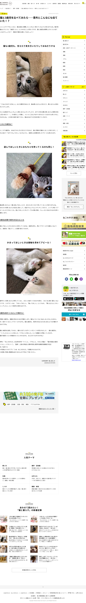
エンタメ (49, 3)
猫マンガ (33, 3)
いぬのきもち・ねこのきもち (10, 592)
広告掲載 (31, 592)
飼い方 (64, 94)
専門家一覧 (71, 592)
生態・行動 (20, 404)
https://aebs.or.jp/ (76, 360)
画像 (64, 66)
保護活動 (65, 130)
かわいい (65, 98)
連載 (29, 3)
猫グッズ (65, 112)
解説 (27, 404)
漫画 (64, 55)
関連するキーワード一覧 (46, 409)
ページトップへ (43, 587)
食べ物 (37, 3)
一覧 (82, 87)
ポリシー (45, 592)
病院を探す (70, 3)
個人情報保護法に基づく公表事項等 (46, 595)
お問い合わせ (79, 592)
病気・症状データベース (69, 48)
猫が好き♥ (65, 44)
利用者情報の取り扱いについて (58, 592)
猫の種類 (65, 77)
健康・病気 (66, 123)
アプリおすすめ (35, 404)
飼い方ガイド (77, 3)
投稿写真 (54, 3)
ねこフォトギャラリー (68, 261)
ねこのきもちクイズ (68, 258)
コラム (64, 59)
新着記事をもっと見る (29, 570)
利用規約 (38, 592)
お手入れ (65, 90)
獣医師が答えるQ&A (68, 250)
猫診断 (64, 265)
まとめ (64, 73)
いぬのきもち (23, 592)
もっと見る (73, 173)
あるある (65, 105)
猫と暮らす (8, 8)
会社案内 (33, 595)
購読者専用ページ (67, 269)
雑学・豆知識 (16, 8)
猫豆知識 (24, 3)
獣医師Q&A (64, 3)
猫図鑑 (59, 3)
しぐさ (64, 119)
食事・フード (66, 116)
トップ (1, 8)
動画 (64, 62)
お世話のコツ (43, 3)
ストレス (65, 101)
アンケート (66, 80)
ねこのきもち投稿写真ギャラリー (29, 97)
